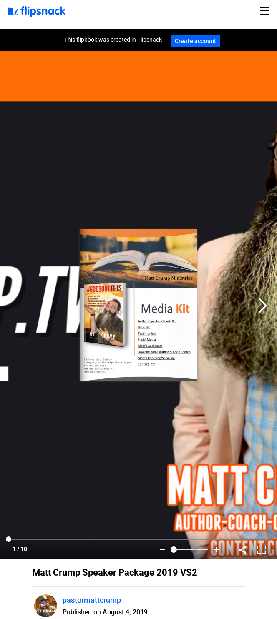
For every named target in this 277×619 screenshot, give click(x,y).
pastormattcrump (92, 600)
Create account (196, 41)
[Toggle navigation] (265, 11)
